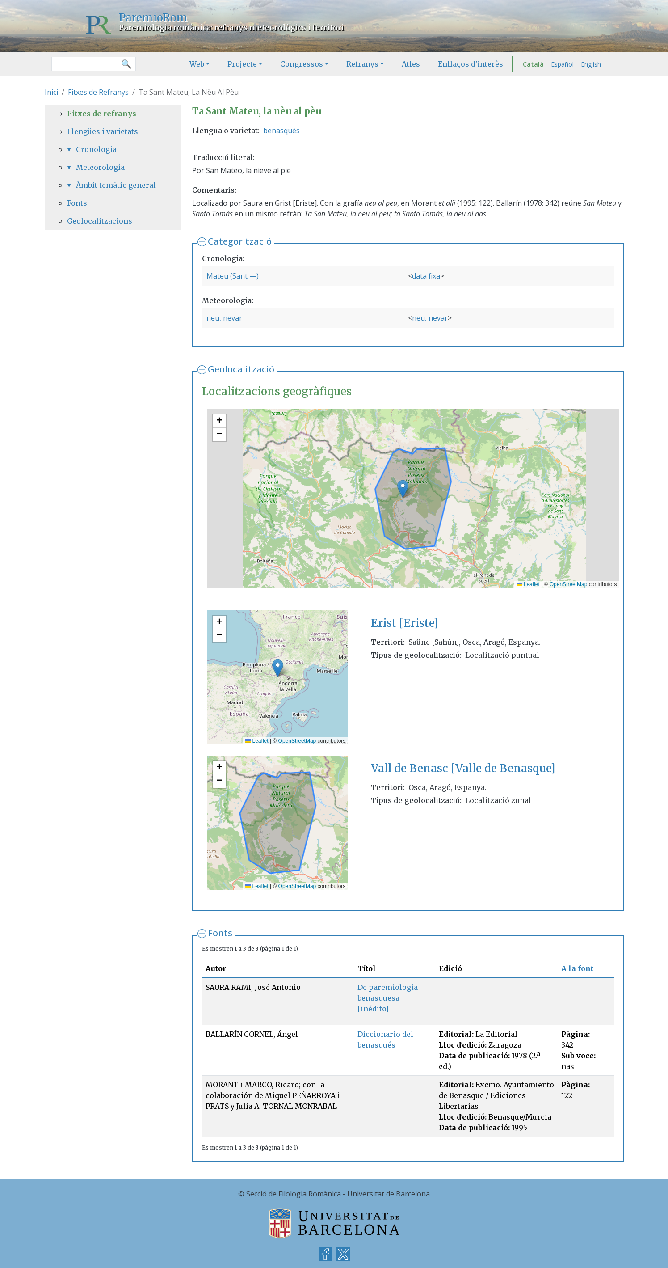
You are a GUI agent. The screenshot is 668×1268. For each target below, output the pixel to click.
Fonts (220, 933)
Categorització (240, 241)
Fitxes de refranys (101, 113)
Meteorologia (100, 167)
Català (533, 64)
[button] (402, 489)
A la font (577, 968)
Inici (51, 92)
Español (562, 64)
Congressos (301, 63)
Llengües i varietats (102, 131)
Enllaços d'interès (470, 63)
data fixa (426, 276)
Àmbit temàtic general (116, 185)
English (591, 64)
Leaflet (528, 584)
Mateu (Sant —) (232, 276)
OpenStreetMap (569, 584)
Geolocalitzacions (99, 220)
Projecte (242, 63)
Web (196, 63)
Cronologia (96, 149)
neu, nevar (224, 318)
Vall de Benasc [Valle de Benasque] (463, 768)
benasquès (281, 130)
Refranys (362, 63)
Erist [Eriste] (404, 623)
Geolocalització (241, 369)
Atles (411, 63)
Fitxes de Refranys (98, 92)
